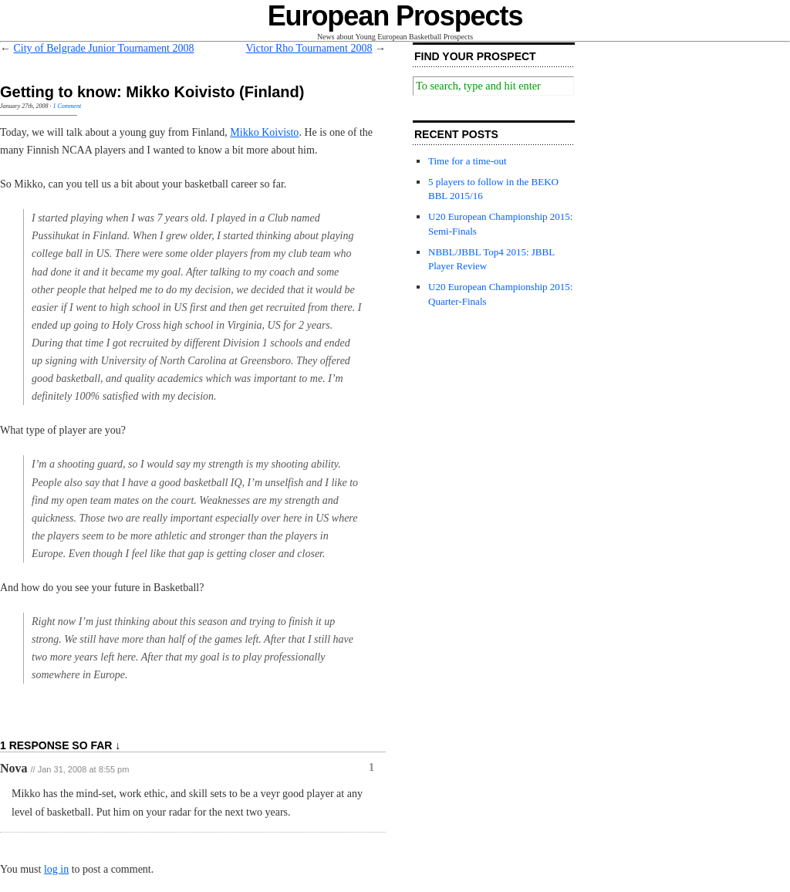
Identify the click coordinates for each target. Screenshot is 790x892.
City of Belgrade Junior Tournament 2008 (104, 48)
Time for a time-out (467, 161)
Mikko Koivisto (264, 132)
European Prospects (395, 16)
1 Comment (66, 106)
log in (56, 869)
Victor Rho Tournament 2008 (309, 48)
